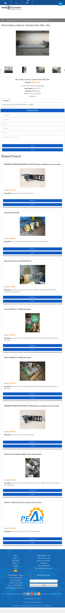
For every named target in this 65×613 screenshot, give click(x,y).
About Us (15, 558)
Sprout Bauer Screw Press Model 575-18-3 (17, 261)
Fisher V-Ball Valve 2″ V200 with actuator (17, 309)
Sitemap (15, 565)
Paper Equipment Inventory (14, 20)
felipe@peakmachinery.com (17, 588)
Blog (15, 568)
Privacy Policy (26, 602)
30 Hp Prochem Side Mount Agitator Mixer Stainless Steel (22, 454)
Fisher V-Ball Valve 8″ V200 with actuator (17, 358)
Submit (32, 145)
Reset (32, 150)
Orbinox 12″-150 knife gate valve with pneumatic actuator (22, 502)
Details (32, 204)
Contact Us (15, 563)
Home (3, 20)
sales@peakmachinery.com (45, 568)
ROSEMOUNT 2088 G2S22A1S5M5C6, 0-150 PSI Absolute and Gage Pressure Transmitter (32, 164)
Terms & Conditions (36, 602)
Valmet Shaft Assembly (11, 213)
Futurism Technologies (47, 606)
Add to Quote (32, 200)
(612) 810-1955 (46, 565)
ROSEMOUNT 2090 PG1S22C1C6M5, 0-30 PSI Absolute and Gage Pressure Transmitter (31, 406)
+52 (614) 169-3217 (17, 585)
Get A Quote (15, 560)
